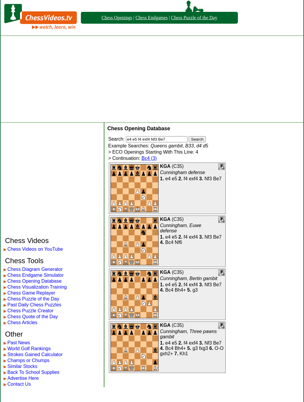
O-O (219, 348)
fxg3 (203, 348)
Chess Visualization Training (37, 287)
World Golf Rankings (29, 348)
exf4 (193, 178)
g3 (195, 289)
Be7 (217, 178)
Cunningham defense (182, 172)
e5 (174, 178)
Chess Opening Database (34, 281)
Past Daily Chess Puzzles (34, 304)
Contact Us (19, 384)
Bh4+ (180, 289)
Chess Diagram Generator (35, 269)
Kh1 (184, 353)
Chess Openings (116, 17)
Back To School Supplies (33, 372)
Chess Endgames (151, 17)
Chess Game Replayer (31, 292)
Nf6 (178, 242)
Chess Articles (22, 322)
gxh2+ (166, 353)
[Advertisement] (152, 79)
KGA (165, 166)
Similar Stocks (22, 366)
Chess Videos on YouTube (35, 249)
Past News (18, 342)
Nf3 (208, 178)
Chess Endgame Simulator (35, 275)
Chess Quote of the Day (32, 316)
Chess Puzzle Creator (30, 310)
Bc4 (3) (149, 158)
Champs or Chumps (28, 360)
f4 (185, 178)
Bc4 (169, 242)
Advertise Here (23, 378)
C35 (177, 166)
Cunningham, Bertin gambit (188, 278)
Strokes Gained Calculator (35, 354)
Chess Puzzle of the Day (194, 17)
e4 (168, 178)
